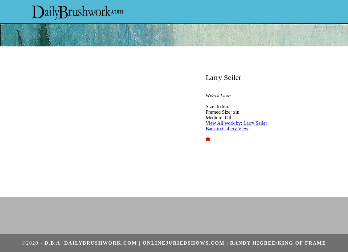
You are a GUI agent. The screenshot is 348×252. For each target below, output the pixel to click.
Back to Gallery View (227, 128)
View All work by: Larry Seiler (236, 123)
